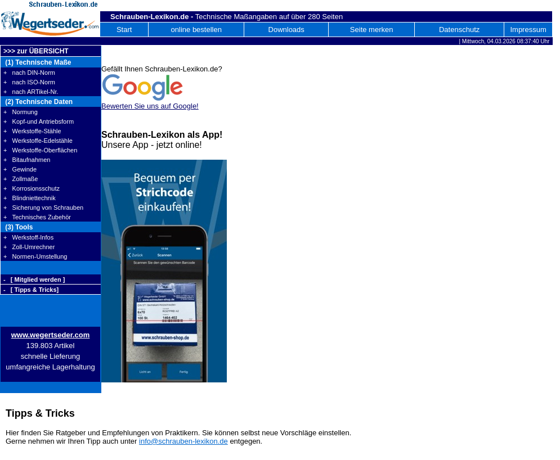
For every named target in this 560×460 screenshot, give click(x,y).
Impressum (528, 29)
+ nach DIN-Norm (29, 72)
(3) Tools (18, 227)
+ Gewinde (20, 169)
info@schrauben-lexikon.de (183, 441)
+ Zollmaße (20, 178)
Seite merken (371, 29)
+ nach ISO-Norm (29, 82)
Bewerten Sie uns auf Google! (150, 106)
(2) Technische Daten (38, 102)
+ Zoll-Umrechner (29, 246)
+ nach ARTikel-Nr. (31, 91)
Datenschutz (459, 29)
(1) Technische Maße (37, 62)
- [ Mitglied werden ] (34, 279)
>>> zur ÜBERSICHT (36, 51)
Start (124, 29)
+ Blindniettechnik (29, 198)
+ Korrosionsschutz (31, 188)
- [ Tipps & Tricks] (31, 289)
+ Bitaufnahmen (26, 159)
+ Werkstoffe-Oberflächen (40, 150)
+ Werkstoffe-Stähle (32, 131)
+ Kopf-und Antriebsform (38, 121)
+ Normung (20, 112)
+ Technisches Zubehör (37, 217)
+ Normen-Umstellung (35, 256)
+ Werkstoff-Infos (28, 237)
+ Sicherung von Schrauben (43, 207)
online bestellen (196, 29)
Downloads (286, 29)
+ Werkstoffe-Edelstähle (38, 140)
